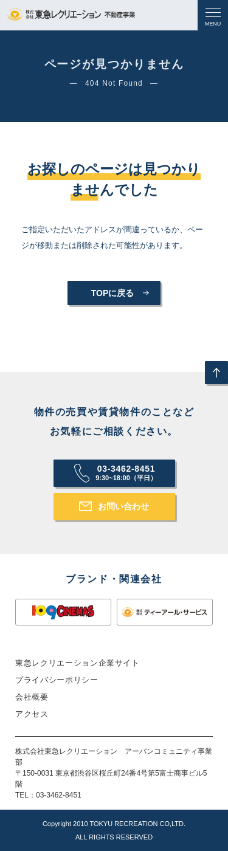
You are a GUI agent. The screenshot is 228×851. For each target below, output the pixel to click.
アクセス (32, 713)
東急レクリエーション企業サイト (77, 662)
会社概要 (32, 696)
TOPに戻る (112, 293)
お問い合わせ (123, 506)
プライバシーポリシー (56, 679)
